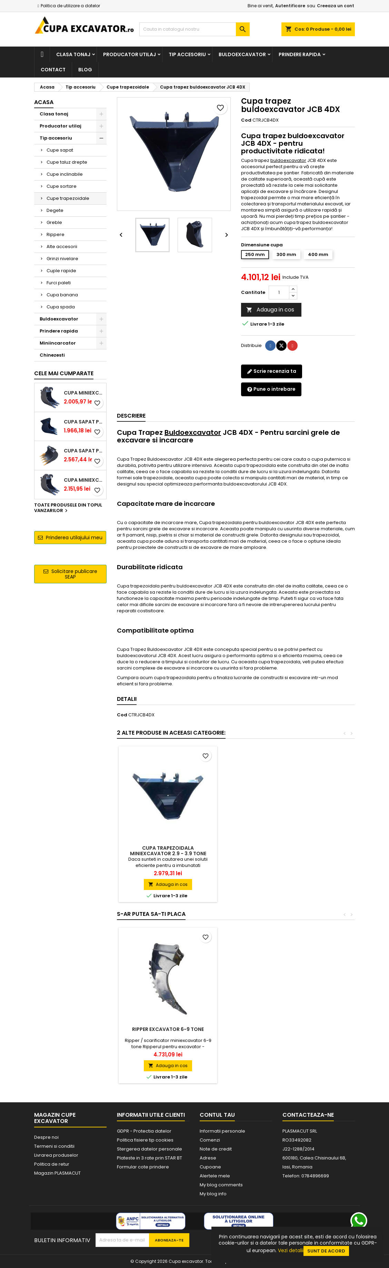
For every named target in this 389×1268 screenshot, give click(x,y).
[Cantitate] (279, 292)
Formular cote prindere (143, 1167)
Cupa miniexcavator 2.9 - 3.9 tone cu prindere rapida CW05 (83, 480)
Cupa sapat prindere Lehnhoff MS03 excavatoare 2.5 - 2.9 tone (83, 422)
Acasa (43, 102)
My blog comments (221, 1185)
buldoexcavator (288, 160)
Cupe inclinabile (65, 174)
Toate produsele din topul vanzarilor (68, 508)
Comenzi (210, 1140)
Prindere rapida (300, 54)
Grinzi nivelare (62, 258)
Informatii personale (222, 1131)
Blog (85, 69)
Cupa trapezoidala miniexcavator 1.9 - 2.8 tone (168, 851)
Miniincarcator (58, 343)
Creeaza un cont (335, 6)
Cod (246, 120)
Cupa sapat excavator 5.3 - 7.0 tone (168, 1032)
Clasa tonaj (73, 54)
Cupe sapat (60, 150)
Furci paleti (59, 282)
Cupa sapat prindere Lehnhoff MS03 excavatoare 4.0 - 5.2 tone (83, 450)
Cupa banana (62, 295)
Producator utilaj (129, 54)
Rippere (55, 234)
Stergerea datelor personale (149, 1149)
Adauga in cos (270, 310)
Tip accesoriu (187, 54)
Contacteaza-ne (308, 1115)
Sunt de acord (326, 1251)
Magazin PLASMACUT (57, 1173)
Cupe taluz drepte (67, 162)
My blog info (213, 1193)
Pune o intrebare (271, 389)
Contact (53, 69)
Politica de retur (51, 1164)
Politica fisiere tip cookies (145, 1140)
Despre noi (46, 1137)
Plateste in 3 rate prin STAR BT (149, 1158)
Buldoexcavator (242, 54)
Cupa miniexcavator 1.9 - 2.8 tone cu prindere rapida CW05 (83, 393)
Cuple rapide (61, 270)
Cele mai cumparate (63, 373)
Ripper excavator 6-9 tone (270, 1029)
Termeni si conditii (54, 1146)
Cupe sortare (62, 186)
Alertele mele (215, 1176)
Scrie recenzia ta (271, 371)
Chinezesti (52, 355)
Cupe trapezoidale (68, 198)
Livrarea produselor (56, 1155)
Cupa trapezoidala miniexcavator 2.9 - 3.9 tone (270, 851)
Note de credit (216, 1149)
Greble (54, 222)
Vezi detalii (290, 1250)
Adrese (208, 1158)
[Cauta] (194, 29)
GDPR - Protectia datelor (144, 1131)
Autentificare (290, 6)
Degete (55, 210)
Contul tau (217, 1115)
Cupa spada (61, 307)
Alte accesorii (62, 246)
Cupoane (210, 1167)
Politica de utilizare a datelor (70, 6)
